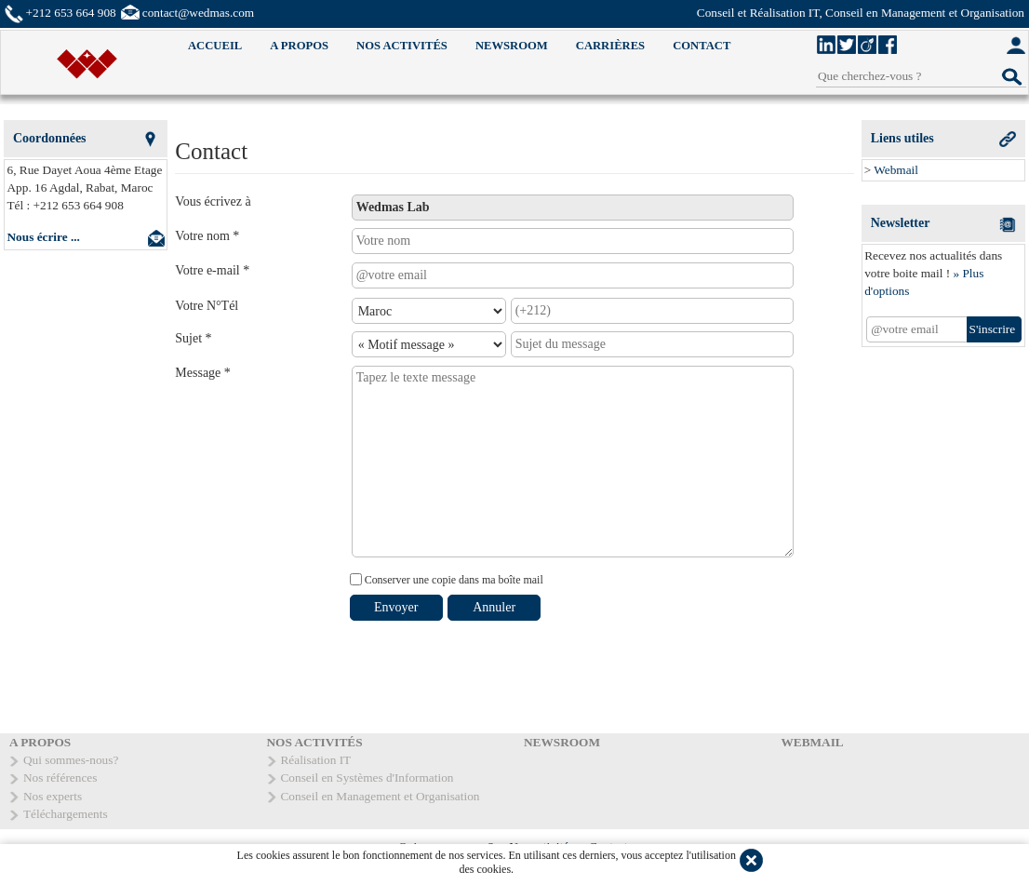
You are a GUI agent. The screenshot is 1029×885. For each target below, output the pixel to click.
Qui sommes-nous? (70, 760)
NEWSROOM (511, 45)
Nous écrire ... (43, 237)
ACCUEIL (215, 45)
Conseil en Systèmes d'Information (367, 777)
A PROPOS (299, 45)
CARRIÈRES (610, 45)
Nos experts (52, 796)
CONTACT (701, 45)
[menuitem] (215, 46)
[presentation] (491, 668)
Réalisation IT (316, 760)
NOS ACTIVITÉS (402, 45)
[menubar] (459, 46)
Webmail (896, 170)
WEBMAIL (813, 742)
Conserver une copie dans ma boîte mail (452, 579)
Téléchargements (65, 814)
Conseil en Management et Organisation (380, 796)
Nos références (60, 777)
